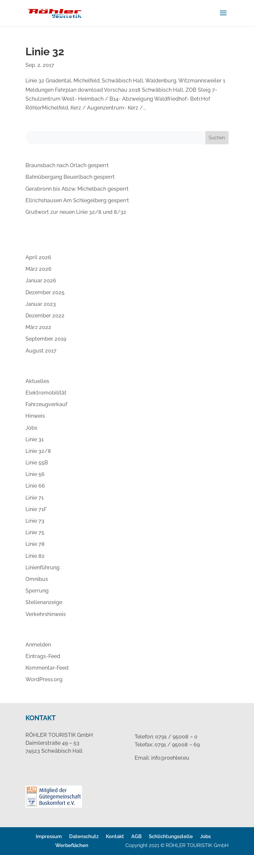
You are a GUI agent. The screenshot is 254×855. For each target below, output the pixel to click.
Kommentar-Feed (46, 668)
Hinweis (35, 416)
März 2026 (38, 269)
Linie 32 (44, 51)
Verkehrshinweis (45, 614)
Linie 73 (34, 521)
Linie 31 (34, 439)
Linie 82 (35, 556)
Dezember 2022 (44, 315)
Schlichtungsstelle (171, 836)
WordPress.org (44, 679)
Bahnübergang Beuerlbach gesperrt (70, 177)
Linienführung (42, 567)
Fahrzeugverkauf (46, 404)
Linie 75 (34, 532)
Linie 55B (36, 462)
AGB (136, 836)
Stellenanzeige (43, 602)
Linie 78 (35, 544)
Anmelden (38, 644)
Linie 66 (35, 486)
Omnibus (36, 579)
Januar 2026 (40, 280)
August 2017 (41, 351)
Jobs (31, 428)
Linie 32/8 (38, 451)
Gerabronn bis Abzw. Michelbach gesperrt (77, 189)
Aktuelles (37, 381)
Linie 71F (36, 509)
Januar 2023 (40, 304)
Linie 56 (35, 474)
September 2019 (45, 339)
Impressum (49, 836)
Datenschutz (84, 836)
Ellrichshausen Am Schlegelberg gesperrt (77, 200)
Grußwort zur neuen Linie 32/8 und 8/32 (75, 212)
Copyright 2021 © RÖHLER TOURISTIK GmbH (177, 845)
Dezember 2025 (44, 292)
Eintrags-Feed (42, 656)
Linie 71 (34, 498)
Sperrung (37, 591)
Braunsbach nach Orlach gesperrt (67, 165)
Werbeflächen (71, 845)
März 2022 (38, 327)
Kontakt (115, 836)
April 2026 (38, 257)
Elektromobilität (45, 393)
